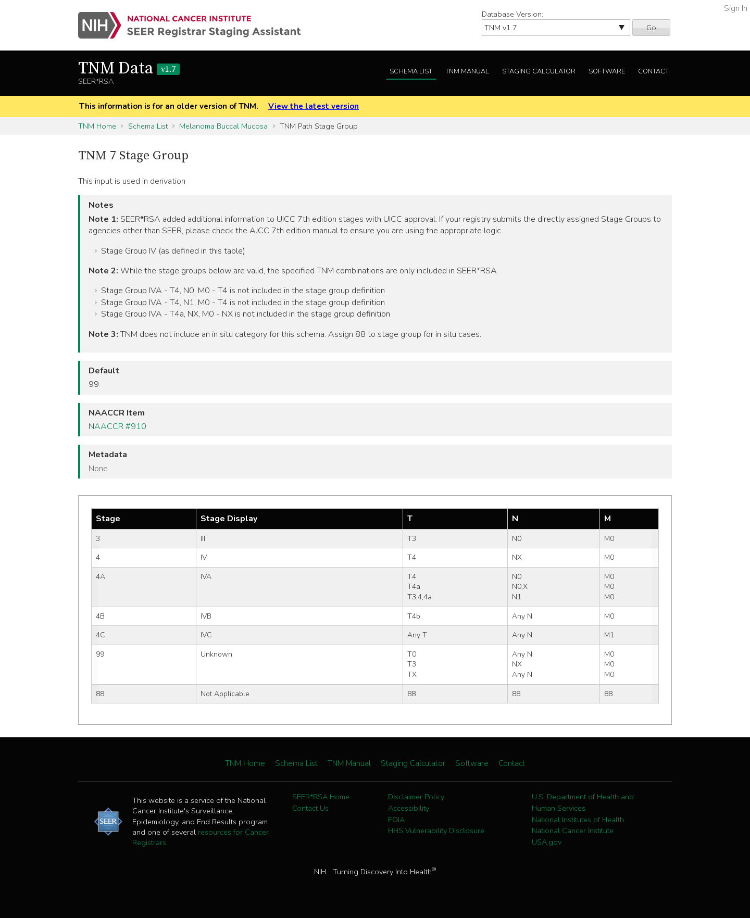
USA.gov (546, 842)
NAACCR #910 (117, 426)
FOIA (396, 819)
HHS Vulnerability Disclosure (436, 830)
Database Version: (512, 14)
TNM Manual (467, 71)
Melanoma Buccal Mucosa (223, 126)
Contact (653, 71)
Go (651, 27)
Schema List (411, 71)
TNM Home (97, 126)
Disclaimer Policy (416, 796)
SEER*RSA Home (320, 796)
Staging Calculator (539, 71)
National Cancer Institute (573, 830)
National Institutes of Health (578, 819)
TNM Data (129, 68)
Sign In (735, 8)
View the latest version (313, 106)
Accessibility (408, 808)
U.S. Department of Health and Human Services (583, 802)
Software (607, 71)
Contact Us (310, 808)
